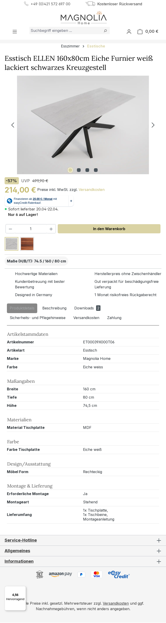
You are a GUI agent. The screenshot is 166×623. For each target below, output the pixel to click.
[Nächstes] (153, 125)
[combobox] (65, 31)
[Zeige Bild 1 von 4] (70, 170)
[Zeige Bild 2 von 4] (78, 170)
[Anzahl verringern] (10, 229)
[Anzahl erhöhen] (51, 229)
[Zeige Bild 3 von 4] (87, 170)
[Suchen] (105, 31)
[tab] (22, 309)
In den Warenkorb (109, 229)
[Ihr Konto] (129, 31)
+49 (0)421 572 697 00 (50, 4)
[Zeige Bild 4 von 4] (95, 170)
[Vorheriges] (12, 125)
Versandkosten (92, 190)
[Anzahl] (31, 229)
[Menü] (14, 31)
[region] (83, 125)
